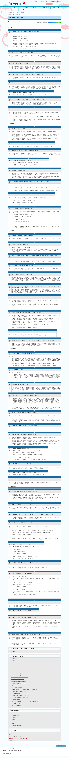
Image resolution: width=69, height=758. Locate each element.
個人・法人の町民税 (15, 715)
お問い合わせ (37, 1)
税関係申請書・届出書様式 (16, 725)
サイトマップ (43, 1)
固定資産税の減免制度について (17, 679)
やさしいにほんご (58, 1)
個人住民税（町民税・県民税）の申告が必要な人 (21, 691)
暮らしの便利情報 (20, 12)
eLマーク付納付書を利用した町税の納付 (19, 697)
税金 (26, 12)
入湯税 (12, 666)
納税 (11, 721)
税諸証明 (12, 723)
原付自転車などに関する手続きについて (19, 677)
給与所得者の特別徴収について (17, 687)
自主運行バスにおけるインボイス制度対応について (21, 695)
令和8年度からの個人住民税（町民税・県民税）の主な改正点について (26, 689)
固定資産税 (13, 651)
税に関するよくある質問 (16, 705)
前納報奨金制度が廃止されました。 (18, 681)
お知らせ (12, 713)
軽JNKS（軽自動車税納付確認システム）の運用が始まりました (24, 701)
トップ (14, 12)
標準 (51, 1)
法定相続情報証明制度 (15, 699)
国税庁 (15, 685)
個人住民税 (13, 658)
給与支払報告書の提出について (17, 693)
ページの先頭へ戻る (62, 745)
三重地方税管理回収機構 (19, 683)
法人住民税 (13, 660)
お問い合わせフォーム (13, 740)
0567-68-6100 (9, 753)
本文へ (32, 1)
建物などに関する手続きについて (18, 675)
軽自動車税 (13, 664)
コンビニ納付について (15, 703)
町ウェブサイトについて (9, 748)
